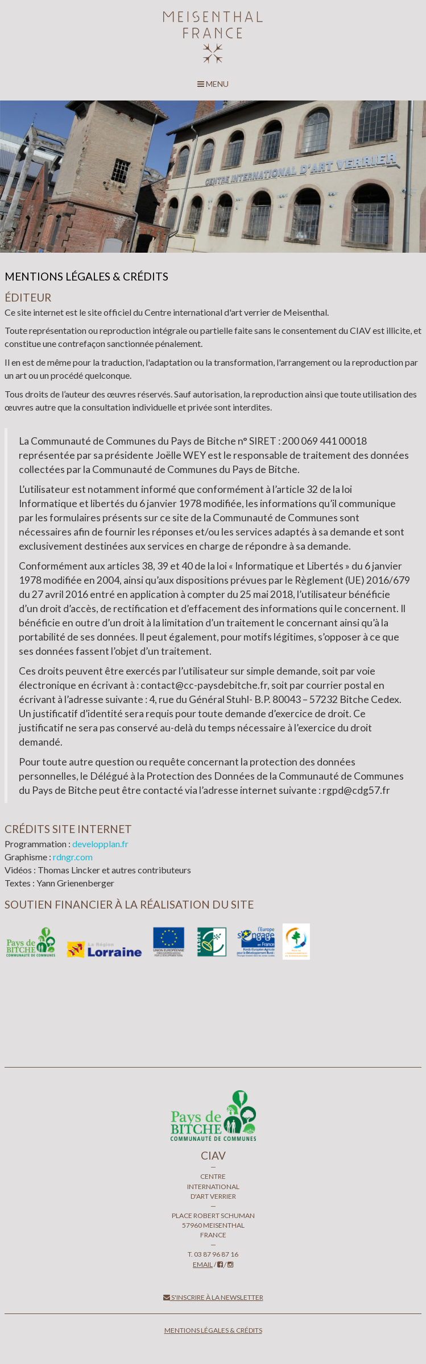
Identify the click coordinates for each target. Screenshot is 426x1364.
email (203, 1264)
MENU (213, 84)
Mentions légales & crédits (213, 1330)
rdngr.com (73, 856)
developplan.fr (100, 843)
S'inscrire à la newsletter (213, 1297)
